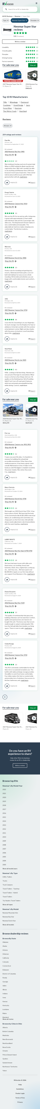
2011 (4, 833)
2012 (4, 829)
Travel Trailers (7, 897)
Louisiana (6, 1009)
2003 (4, 865)
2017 (4, 809)
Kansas (5, 1001)
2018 (4, 805)
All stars (6, 126)
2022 (4, 789)
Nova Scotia (6, 1047)
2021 (4, 793)
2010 (4, 837)
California (6, 958)
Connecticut (7, 966)
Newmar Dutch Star (9, 921)
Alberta (5, 1027)
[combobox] (20, 9)
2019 (4, 801)
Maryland (6, 1017)
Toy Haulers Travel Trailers (11, 900)
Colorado (6, 962)
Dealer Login (20, 1093)
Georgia (5, 982)
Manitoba (6, 1035)
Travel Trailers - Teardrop (11, 889)
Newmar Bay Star (8, 917)
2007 (4, 849)
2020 (4, 797)
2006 (4, 853)
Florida (5, 978)
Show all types (8, 904)
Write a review (20, 41)
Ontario (5, 1051)
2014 (4, 821)
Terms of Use (20, 1098)
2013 (4, 825)
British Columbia (8, 1031)
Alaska (5, 946)
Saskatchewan (7, 1063)
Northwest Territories (10, 1066)
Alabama (5, 942)
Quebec (5, 1059)
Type (4, 20)
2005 (4, 857)
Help (20, 1084)
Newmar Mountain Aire (10, 913)
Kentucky (6, 1005)
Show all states (8, 1019)
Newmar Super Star (18, 20)
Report (32, 182)
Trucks (5, 881)
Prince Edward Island (10, 1055)
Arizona (5, 950)
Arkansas (6, 954)
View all (33, 65)
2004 (4, 861)
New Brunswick (8, 1039)
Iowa (4, 997)
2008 (4, 845)
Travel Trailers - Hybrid (10, 893)
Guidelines (20, 1089)
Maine (5, 1013)
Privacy (20, 1102)
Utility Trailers (7, 877)
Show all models (8, 925)
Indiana (5, 993)
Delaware (6, 970)
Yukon (5, 1070)
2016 (4, 813)
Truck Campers (8, 885)
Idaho (4, 986)
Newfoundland (7, 1043)
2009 (4, 841)
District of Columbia (9, 974)
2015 (4, 817)
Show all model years (10, 868)
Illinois (5, 989)
